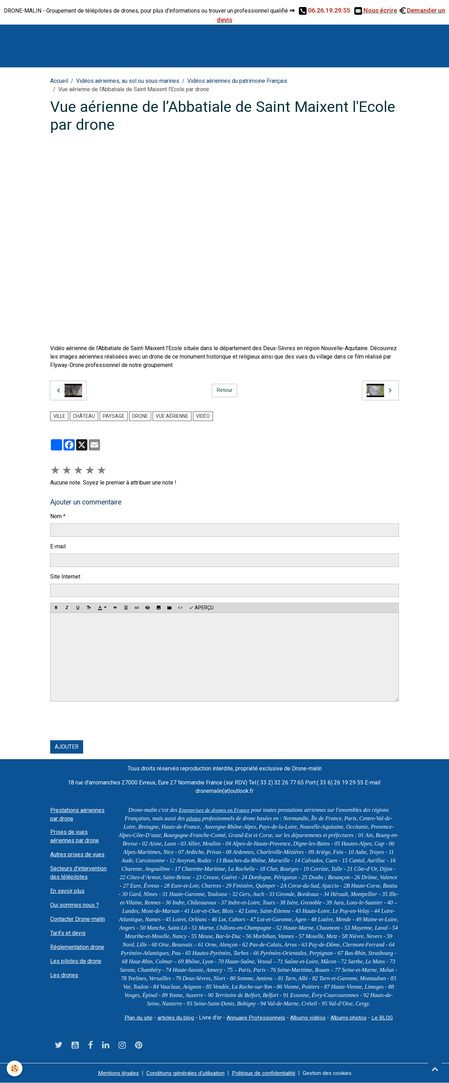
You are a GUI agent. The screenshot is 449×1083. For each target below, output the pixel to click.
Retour (224, 390)
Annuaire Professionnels (256, 1017)
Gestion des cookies (331, 1073)
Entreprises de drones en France (214, 810)
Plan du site (135, 1017)
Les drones (64, 975)
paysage (114, 416)
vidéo (203, 416)
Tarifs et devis (68, 933)
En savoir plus (67, 891)
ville (59, 416)
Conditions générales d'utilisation (184, 1073)
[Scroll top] (435, 1069)
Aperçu (201, 608)
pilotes (193, 818)
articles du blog (174, 1017)
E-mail (58, 546)
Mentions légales (114, 1073)
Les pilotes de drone (75, 961)
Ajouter (67, 746)
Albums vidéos (309, 1017)
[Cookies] (15, 1068)
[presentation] (103, 721)
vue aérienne (172, 416)
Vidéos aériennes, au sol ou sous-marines (127, 81)
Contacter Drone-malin (77, 919)
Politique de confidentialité (265, 1073)
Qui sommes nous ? (74, 905)
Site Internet (65, 576)
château (84, 416)
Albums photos (351, 1017)
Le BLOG (385, 1017)
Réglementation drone (77, 947)
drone (140, 416)
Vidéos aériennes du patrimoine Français (237, 81)
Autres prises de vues (77, 854)
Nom (56, 516)
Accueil (59, 81)
